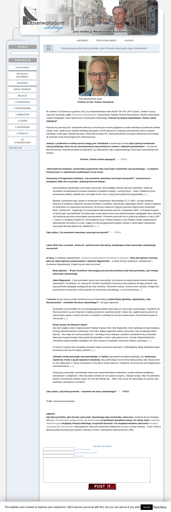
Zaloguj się (15, 148)
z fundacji (22, 133)
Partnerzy (82, 40)
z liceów (22, 121)
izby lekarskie (61, 420)
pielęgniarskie (76, 420)
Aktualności (22, 67)
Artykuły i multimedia (22, 75)
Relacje (22, 96)
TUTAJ (123, 159)
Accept (146, 507)
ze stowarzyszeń (22, 141)
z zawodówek (22, 127)
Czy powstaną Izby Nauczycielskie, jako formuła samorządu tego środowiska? (104, 48)
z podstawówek (22, 108)
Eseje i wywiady (22, 89)
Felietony (22, 83)
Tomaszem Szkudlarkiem (84, 115)
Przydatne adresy (106, 40)
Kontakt (129, 40)
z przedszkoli (22, 102)
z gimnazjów (22, 115)
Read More (159, 507)
